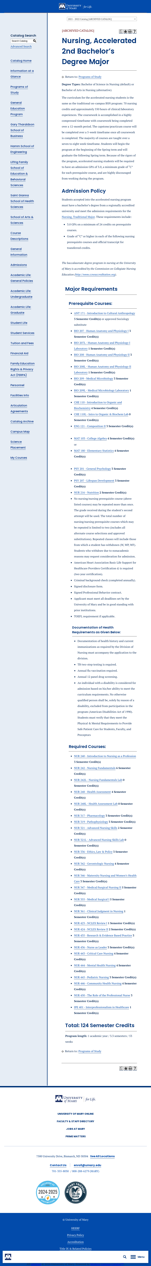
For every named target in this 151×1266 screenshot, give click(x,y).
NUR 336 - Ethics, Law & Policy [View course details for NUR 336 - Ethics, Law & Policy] (93, 852)
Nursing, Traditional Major (78, 217)
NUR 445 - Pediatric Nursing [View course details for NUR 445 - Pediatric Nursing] (91, 977)
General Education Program (17, 108)
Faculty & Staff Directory (75, 1121)
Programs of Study (90, 77)
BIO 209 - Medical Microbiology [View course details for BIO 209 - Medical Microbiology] (93, 378)
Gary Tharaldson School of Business (22, 130)
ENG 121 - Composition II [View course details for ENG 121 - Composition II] (90, 426)
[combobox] (102, 19)
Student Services (22, 333)
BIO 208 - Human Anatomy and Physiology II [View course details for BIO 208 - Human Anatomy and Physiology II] (102, 355)
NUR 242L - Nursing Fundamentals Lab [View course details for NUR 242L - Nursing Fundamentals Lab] (98, 780)
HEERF (75, 1228)
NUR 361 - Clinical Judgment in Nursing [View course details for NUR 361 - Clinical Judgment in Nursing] (98, 911)
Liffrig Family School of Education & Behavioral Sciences (19, 173)
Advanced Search (21, 46)
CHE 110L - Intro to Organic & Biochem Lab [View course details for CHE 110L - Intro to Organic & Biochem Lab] (101, 414)
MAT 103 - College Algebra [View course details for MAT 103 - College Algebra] (90, 438)
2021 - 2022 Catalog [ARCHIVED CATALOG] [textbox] (90, 19)
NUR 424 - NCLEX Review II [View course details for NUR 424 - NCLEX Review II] (91, 929)
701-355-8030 (60, 1171)
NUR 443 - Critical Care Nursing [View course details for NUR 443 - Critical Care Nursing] (93, 953)
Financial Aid (19, 353)
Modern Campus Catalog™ (107, 1264)
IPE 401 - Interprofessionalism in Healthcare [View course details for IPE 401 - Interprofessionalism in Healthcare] (101, 1007)
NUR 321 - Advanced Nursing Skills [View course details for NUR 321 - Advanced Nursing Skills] (95, 828)
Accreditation (75, 1242)
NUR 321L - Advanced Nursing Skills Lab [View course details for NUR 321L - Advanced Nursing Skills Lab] (99, 840)
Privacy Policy (75, 1235)
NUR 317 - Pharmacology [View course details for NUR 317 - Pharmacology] (89, 815)
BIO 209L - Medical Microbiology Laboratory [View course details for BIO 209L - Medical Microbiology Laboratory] (101, 390)
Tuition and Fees (22, 343)
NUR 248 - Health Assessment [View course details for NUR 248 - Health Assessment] (92, 792)
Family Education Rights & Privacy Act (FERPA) (22, 369)
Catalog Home (20, 61)
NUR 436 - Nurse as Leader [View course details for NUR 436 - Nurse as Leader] (90, 947)
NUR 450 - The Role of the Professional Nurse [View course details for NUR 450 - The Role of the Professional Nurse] (102, 995)
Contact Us (58, 1165)
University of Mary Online (75, 1114)
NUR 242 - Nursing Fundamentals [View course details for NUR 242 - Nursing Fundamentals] (95, 768)
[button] (125, 1257)
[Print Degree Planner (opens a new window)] (121, 31)
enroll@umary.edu (87, 1165)
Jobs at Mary (75, 1129)
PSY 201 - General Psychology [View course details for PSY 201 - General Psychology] (92, 469)
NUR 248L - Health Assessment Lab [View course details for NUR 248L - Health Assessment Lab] (95, 804)
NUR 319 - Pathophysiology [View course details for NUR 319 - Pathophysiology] (91, 822)
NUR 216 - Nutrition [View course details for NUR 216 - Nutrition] (86, 492)
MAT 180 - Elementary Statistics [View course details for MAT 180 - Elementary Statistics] (94, 451)
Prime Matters (76, 1136)
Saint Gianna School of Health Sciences (22, 201)
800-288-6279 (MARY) (85, 1171)
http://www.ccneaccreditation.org (95, 274)
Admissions (18, 265)
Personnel (17, 385)
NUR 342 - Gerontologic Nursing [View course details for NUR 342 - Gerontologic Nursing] (94, 863)
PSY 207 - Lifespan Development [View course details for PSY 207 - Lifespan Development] (94, 480)
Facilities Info (19, 395)
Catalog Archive (22, 421)
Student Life (18, 323)
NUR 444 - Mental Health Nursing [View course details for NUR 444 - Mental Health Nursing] (95, 965)
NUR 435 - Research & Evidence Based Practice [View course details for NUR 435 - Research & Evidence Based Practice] (103, 935)
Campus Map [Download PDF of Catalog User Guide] (20, 432)
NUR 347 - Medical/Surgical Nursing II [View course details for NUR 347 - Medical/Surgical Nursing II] (97, 887)
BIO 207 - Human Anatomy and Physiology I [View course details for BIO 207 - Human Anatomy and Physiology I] (101, 331)
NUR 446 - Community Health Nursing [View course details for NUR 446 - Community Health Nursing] (97, 983)
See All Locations (102, 1156)
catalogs (36, 1264)
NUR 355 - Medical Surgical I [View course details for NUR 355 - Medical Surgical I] (91, 899)
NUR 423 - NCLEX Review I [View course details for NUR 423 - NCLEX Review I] (90, 923)
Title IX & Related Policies (76, 1249)
